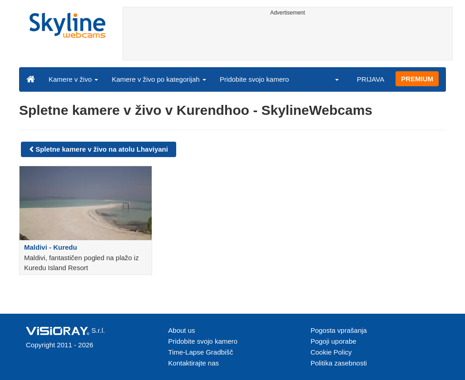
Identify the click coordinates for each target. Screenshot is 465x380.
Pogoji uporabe (333, 341)
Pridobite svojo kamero (254, 79)
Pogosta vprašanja (339, 330)
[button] (331, 79)
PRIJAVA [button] (370, 79)
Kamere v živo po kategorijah (159, 79)
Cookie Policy (331, 352)
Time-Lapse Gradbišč (200, 352)
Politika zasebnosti (339, 363)
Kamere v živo (73, 79)
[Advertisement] (288, 39)
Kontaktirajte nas (193, 363)
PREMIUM (417, 79)
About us (181, 330)
